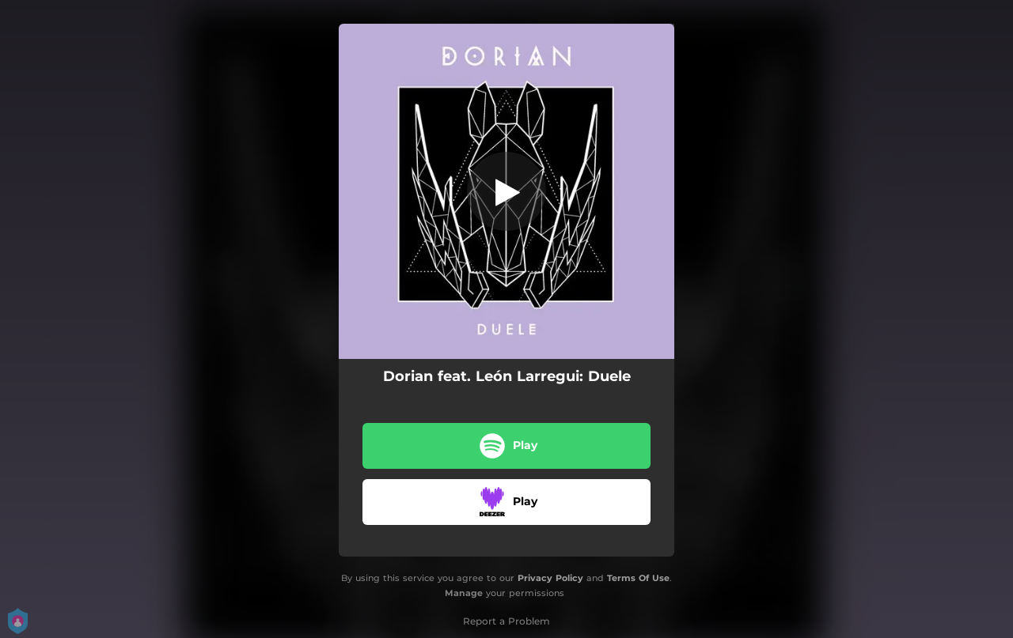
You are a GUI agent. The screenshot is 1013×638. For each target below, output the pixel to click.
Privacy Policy (550, 577)
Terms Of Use (638, 577)
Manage (464, 592)
